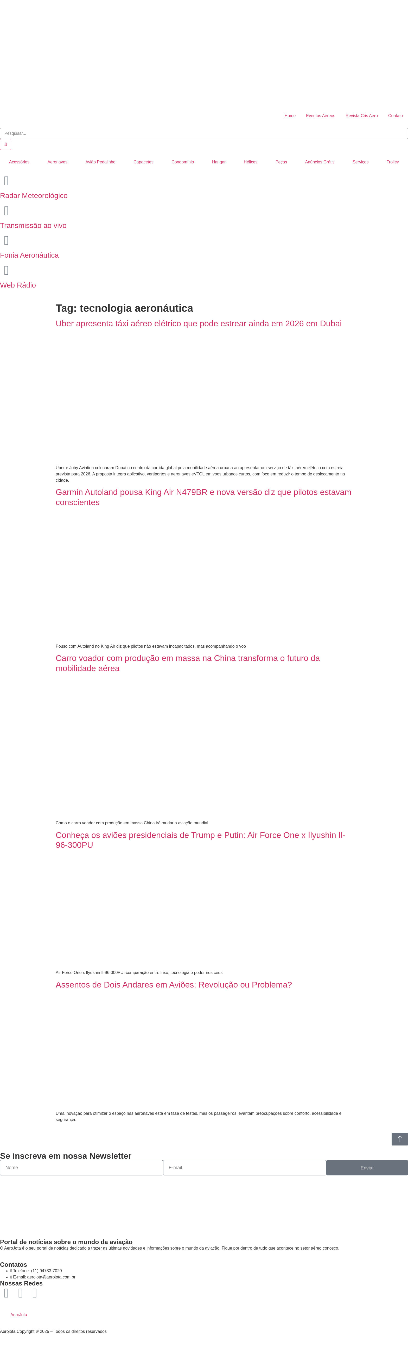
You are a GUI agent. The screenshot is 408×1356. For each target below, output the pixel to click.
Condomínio (182, 162)
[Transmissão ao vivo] (6, 210)
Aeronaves (57, 162)
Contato (395, 115)
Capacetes (143, 162)
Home (290, 115)
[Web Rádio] (6, 270)
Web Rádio (18, 285)
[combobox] (204, 133)
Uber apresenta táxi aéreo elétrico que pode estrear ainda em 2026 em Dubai (199, 323)
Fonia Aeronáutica (29, 255)
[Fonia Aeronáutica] (6, 240)
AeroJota (18, 1315)
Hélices (250, 162)
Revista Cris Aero (362, 115)
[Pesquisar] (5, 144)
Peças (281, 162)
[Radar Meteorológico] (6, 180)
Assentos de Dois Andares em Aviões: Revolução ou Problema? (174, 984)
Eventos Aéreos (320, 115)
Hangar (219, 162)
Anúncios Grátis (320, 162)
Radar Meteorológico (34, 196)
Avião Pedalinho (100, 162)
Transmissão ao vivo (33, 225)
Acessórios (19, 162)
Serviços (360, 162)
